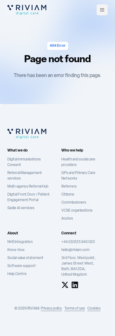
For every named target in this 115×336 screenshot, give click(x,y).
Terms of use (74, 308)
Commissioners (73, 202)
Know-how (16, 250)
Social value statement (25, 258)
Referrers (69, 186)
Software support (21, 266)
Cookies (94, 308)
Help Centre (17, 274)
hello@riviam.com (75, 250)
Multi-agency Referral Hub (27, 186)
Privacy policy (51, 308)
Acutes (67, 219)
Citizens (67, 194)
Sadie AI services (20, 208)
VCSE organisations (77, 211)
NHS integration (20, 242)
